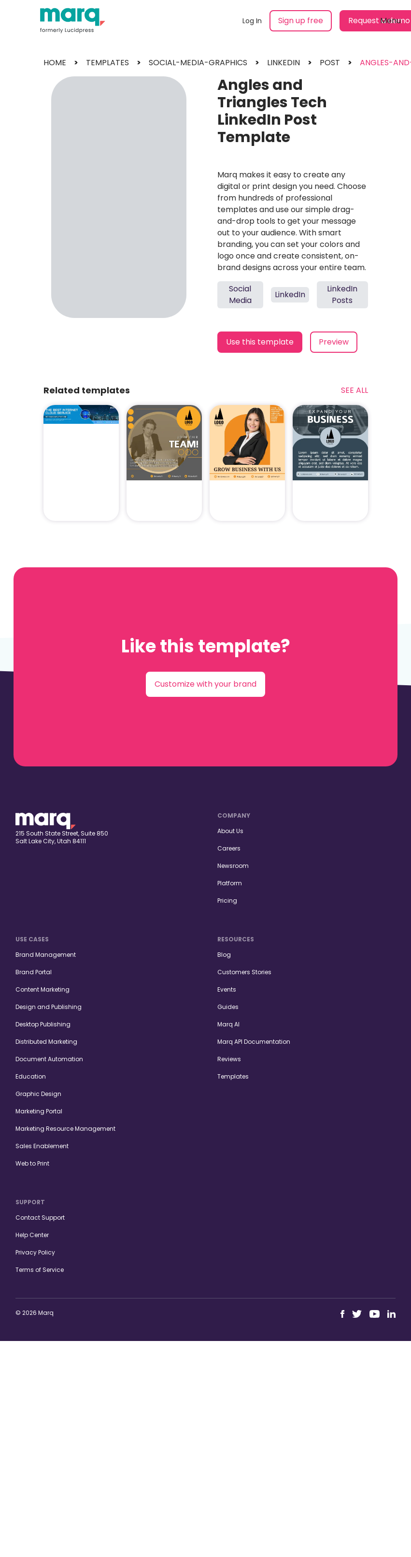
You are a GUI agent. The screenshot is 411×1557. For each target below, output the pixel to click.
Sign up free (300, 20)
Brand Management (45, 955)
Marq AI (228, 1024)
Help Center (32, 1235)
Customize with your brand (205, 684)
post (330, 62)
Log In (252, 21)
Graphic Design (38, 1094)
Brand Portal (33, 972)
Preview (334, 341)
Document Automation (49, 1059)
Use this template (260, 341)
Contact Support (40, 1217)
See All (354, 390)
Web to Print (32, 1163)
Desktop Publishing (43, 1024)
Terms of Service (39, 1270)
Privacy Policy (35, 1252)
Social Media (240, 294)
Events (226, 989)
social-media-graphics (198, 62)
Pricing (227, 900)
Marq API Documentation (253, 1042)
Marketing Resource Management (65, 1128)
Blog (224, 955)
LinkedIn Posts (342, 294)
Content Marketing (42, 989)
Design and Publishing (48, 1007)
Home (54, 62)
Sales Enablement (42, 1146)
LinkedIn (290, 294)
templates (107, 62)
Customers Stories (244, 972)
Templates (233, 1076)
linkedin (283, 62)
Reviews (229, 1059)
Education (30, 1076)
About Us (230, 831)
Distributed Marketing (46, 1042)
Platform (229, 883)
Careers (229, 848)
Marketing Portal (38, 1111)
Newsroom (233, 866)
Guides (228, 1007)
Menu (390, 20)
